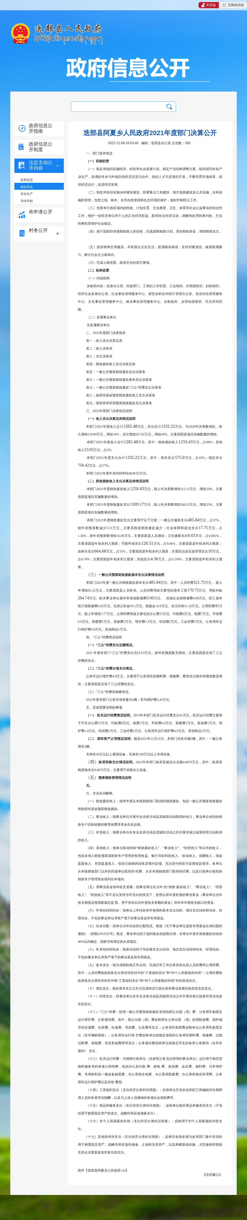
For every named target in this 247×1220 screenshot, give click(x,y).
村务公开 (38, 230)
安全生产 (27, 194)
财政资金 (27, 187)
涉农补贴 (27, 201)
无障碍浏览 (233, 5)
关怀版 (208, 5)
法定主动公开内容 (40, 165)
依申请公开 (40, 211)
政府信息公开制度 (40, 146)
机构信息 (27, 180)
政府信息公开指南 (40, 128)
